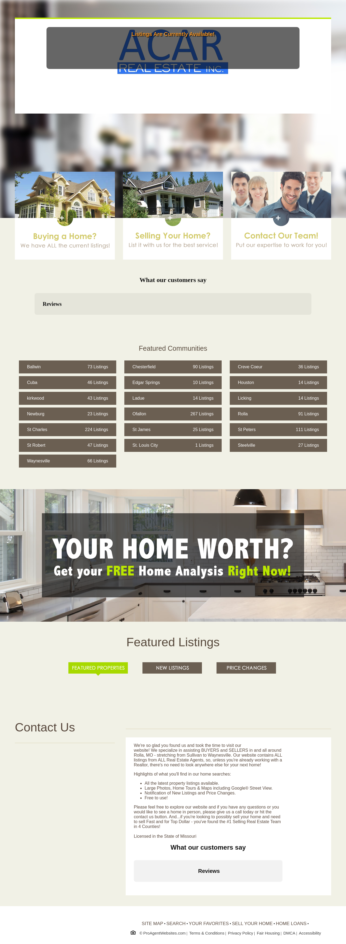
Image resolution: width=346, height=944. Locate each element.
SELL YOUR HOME (252, 923)
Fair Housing (268, 933)
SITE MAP (152, 923)
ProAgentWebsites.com (164, 933)
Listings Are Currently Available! (173, 34)
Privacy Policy (240, 933)
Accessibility (310, 933)
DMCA (289, 933)
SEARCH (176, 923)
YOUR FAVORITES (209, 923)
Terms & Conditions (206, 933)
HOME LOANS (291, 923)
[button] (34, 320)
